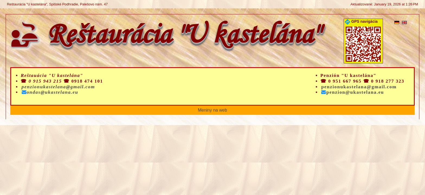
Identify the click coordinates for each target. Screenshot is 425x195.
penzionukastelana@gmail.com (58, 86)
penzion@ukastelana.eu (352, 92)
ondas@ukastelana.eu (50, 92)
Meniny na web (212, 110)
